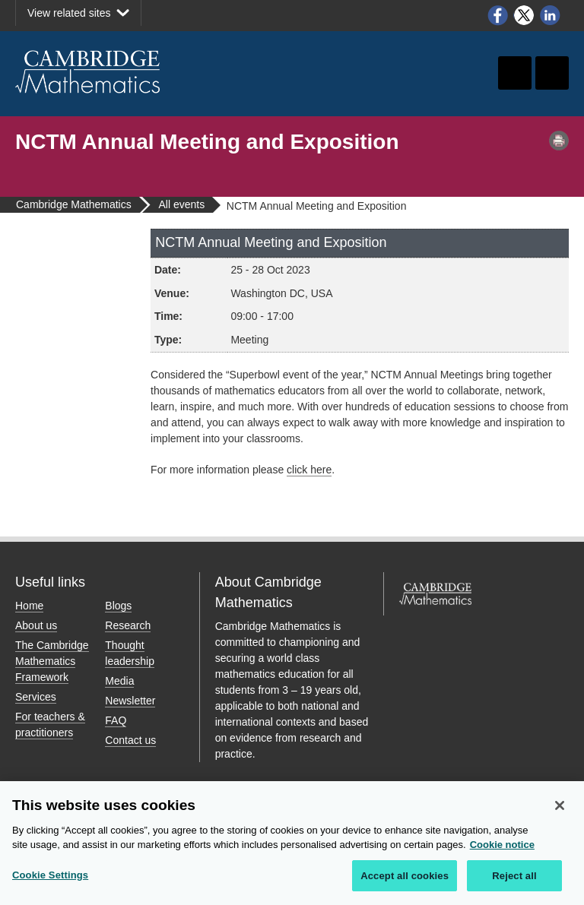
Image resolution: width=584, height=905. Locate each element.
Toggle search (515, 73)
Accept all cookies (404, 880)
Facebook (497, 15)
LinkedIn (550, 15)
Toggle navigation (552, 73)
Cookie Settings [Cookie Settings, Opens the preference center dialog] (50, 879)
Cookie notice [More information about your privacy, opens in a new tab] (502, 849)
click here (309, 470)
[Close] (559, 810)
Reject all (514, 880)
